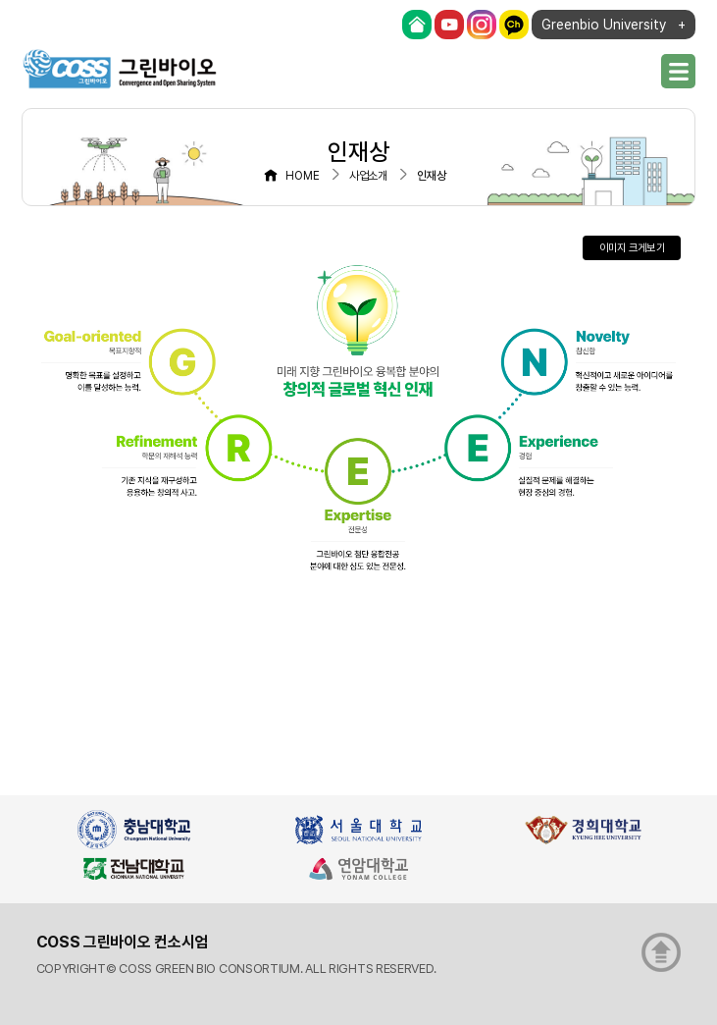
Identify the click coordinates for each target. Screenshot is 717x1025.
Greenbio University (603, 24)
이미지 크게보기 (632, 248)
